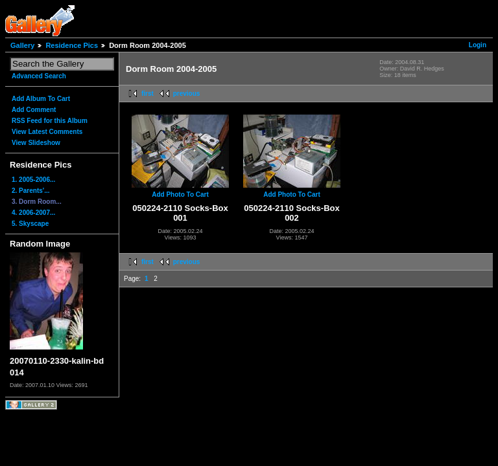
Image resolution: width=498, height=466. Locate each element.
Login (477, 45)
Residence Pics (71, 45)
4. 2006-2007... (33, 212)
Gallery (22, 45)
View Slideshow (36, 142)
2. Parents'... (31, 190)
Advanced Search (39, 76)
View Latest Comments (47, 131)
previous (186, 93)
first (147, 93)
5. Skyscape (30, 223)
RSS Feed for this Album (50, 120)
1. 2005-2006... (33, 179)
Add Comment (34, 109)
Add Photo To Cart (180, 194)
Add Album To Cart (41, 98)
